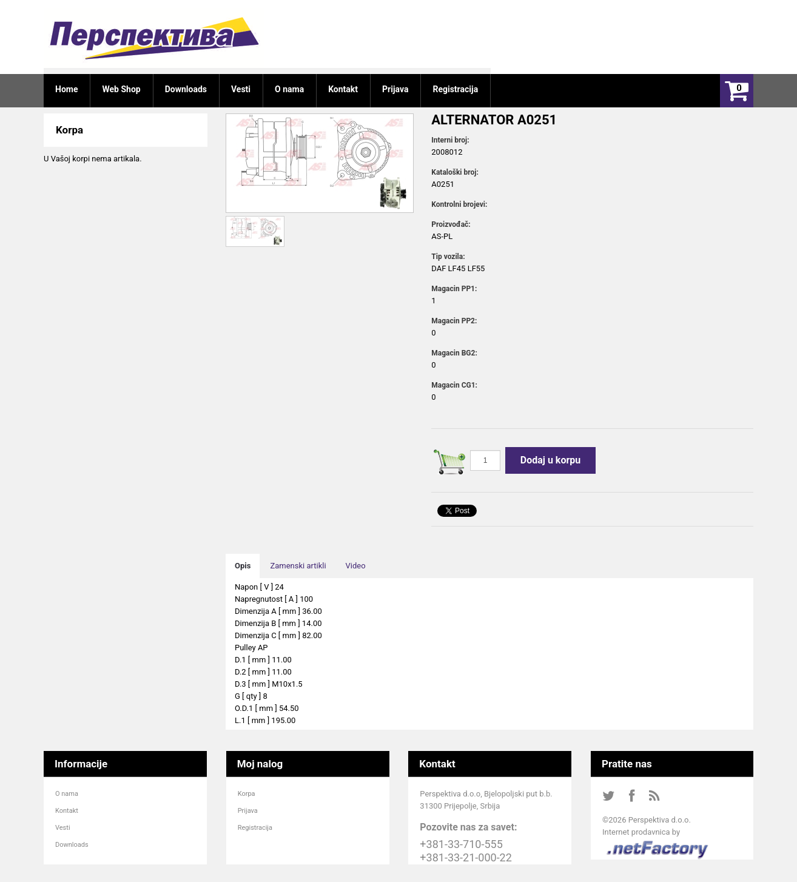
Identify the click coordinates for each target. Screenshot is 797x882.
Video (356, 565)
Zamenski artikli (298, 565)
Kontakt (66, 811)
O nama (66, 794)
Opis (243, 565)
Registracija (255, 828)
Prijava (248, 811)
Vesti (62, 828)
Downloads (72, 845)
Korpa (246, 794)
